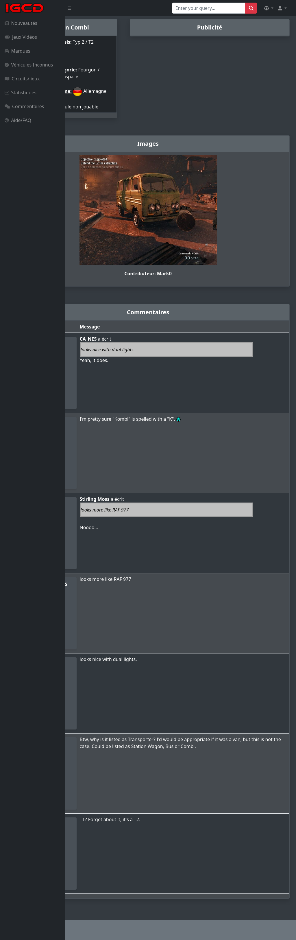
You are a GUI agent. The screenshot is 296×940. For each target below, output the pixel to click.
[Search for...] (208, 8)
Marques (17, 51)
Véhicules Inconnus (29, 65)
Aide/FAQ (18, 120)
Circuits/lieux (22, 78)
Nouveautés (21, 23)
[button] (269, 8)
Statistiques (20, 92)
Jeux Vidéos (21, 37)
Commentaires (24, 106)
